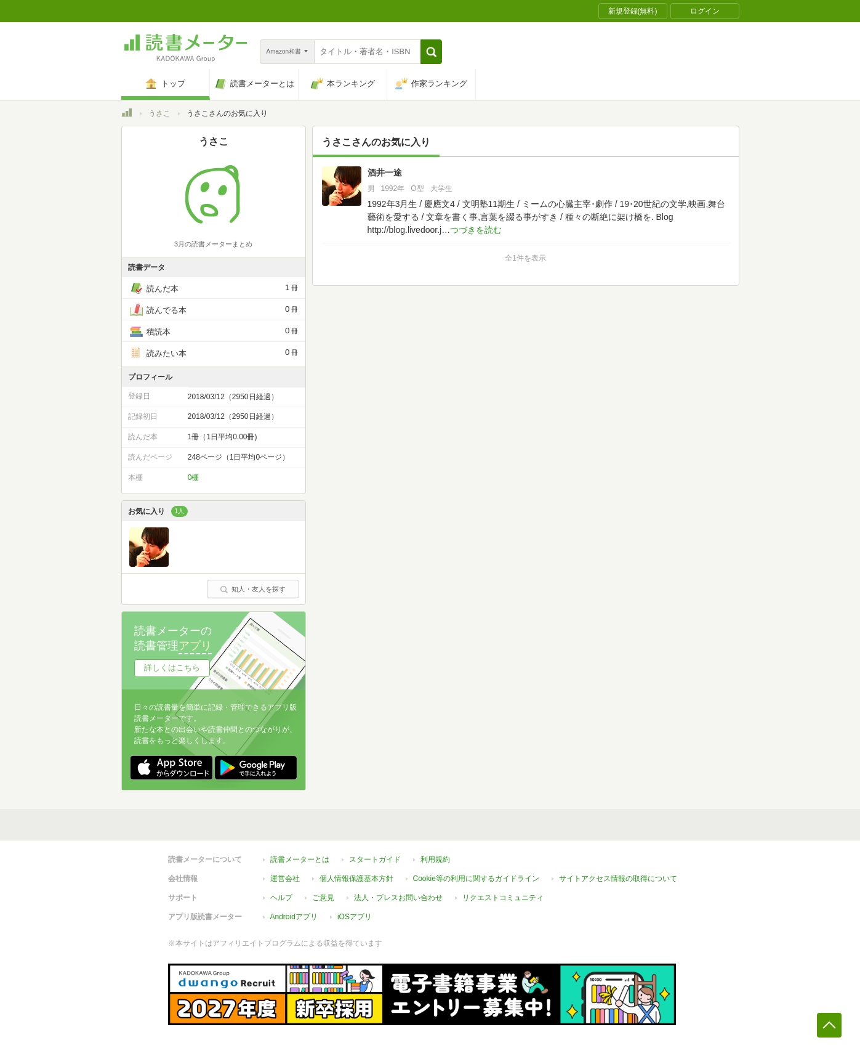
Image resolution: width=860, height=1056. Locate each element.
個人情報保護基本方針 (356, 878)
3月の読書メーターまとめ (213, 244)
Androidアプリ (294, 916)
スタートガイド (375, 859)
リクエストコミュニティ (503, 897)
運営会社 (285, 878)
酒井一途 (385, 172)
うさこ (159, 113)
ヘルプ (281, 897)
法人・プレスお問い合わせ (398, 897)
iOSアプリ (354, 916)
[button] (431, 51)
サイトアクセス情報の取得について (618, 878)
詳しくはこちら (172, 667)
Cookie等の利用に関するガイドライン (476, 878)
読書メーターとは (299, 859)
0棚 (193, 477)
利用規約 (435, 859)
